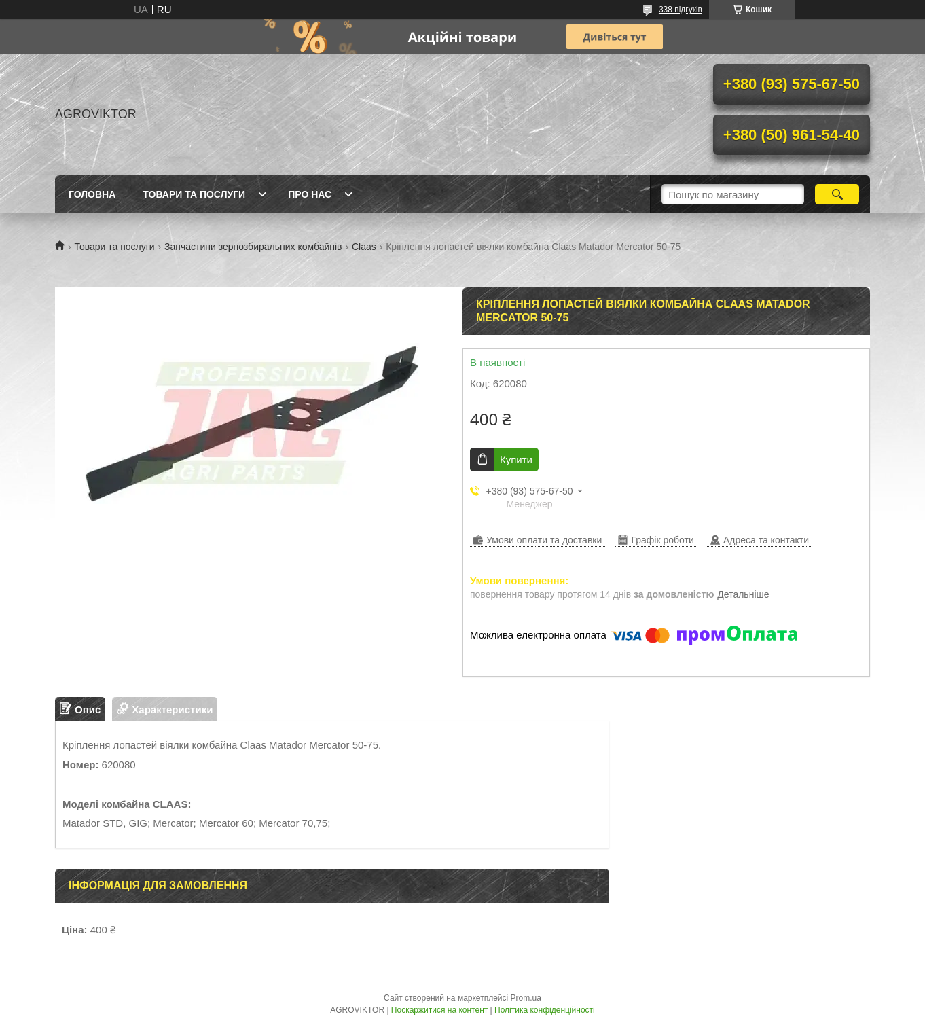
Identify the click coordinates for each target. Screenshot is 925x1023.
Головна (92, 194)
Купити (516, 459)
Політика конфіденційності (544, 1010)
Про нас (309, 194)
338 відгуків (680, 9)
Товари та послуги (194, 194)
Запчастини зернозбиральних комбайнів (253, 246)
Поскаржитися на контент (439, 1010)
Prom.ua (526, 998)
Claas (364, 246)
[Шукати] (837, 194)
